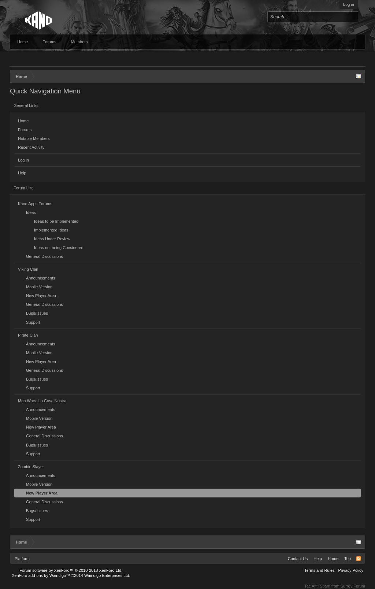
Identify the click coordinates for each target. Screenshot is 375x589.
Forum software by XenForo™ (70, 570)
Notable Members (34, 138)
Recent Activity (31, 147)
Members (79, 42)
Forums (49, 42)
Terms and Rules (319, 570)
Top (347, 558)
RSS (358, 559)
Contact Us (298, 558)
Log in (348, 4)
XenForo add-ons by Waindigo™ (41, 575)
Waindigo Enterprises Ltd (106, 575)
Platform (22, 558)
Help (22, 173)
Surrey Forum (353, 586)
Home (22, 42)
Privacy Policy (350, 570)
